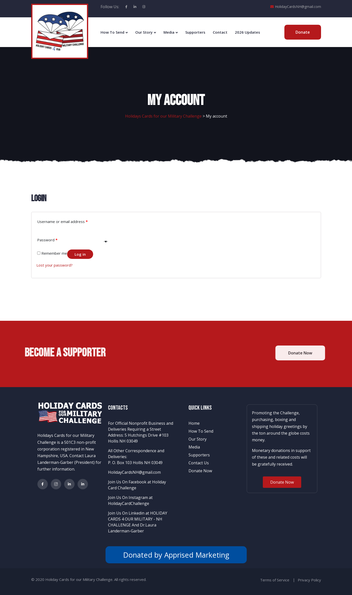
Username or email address (62, 221)
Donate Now (200, 470)
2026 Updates (247, 32)
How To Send (112, 32)
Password (47, 239)
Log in (80, 254)
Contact (220, 32)
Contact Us (199, 463)
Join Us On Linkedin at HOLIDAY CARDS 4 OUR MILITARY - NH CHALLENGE (137, 519)
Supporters (195, 32)
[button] (282, 482)
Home (194, 423)
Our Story (144, 32)
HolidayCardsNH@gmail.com (295, 6)
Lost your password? (54, 265)
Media (168, 32)
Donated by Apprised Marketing (176, 555)
